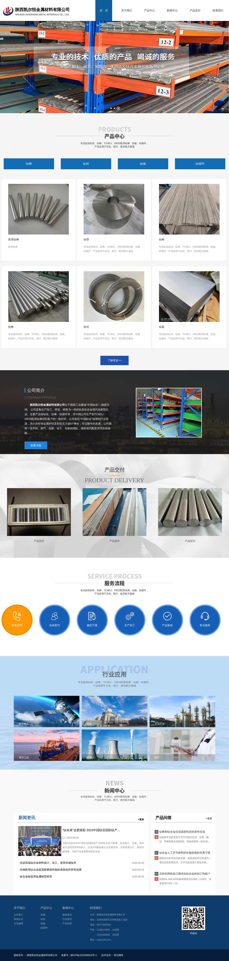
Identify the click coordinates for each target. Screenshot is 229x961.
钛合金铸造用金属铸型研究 (36, 876)
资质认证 (18, 919)
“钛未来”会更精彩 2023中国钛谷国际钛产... (91, 830)
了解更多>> (115, 360)
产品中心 (149, 10)
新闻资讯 (26, 817)
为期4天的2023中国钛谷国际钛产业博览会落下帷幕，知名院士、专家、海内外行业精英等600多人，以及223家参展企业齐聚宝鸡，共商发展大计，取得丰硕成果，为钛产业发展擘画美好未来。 (103, 847)
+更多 (141, 819)
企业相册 (18, 923)
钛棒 (29, 163)
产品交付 (195, 10)
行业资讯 (67, 919)
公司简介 (18, 914)
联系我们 (218, 10)
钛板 (143, 163)
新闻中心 (172, 10)
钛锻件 (200, 163)
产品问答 (67, 923)
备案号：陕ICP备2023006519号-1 (79, 955)
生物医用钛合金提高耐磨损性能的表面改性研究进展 (51, 869)
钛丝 (86, 163)
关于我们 (126, 10)
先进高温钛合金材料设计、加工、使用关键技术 (48, 862)
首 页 (104, 10)
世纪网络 (118, 955)
